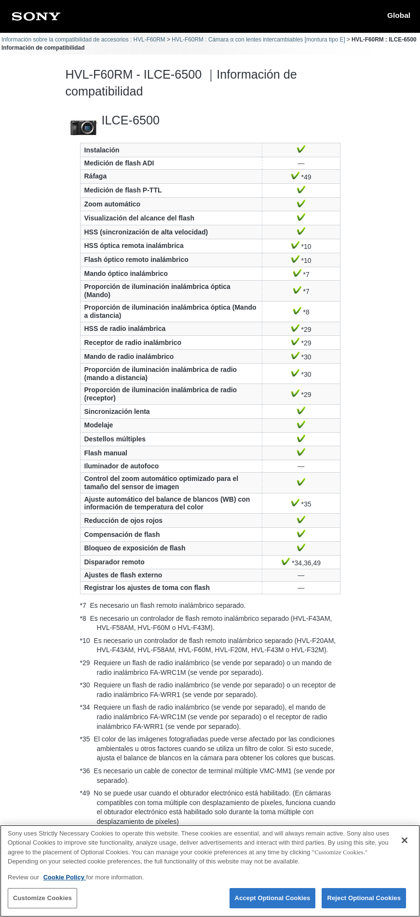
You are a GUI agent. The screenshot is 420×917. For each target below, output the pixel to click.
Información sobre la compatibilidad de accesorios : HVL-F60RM (83, 39)
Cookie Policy (64, 882)
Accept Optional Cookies (273, 903)
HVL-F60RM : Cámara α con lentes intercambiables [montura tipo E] (258, 39)
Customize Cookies (42, 903)
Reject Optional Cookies (364, 903)
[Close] (404, 845)
